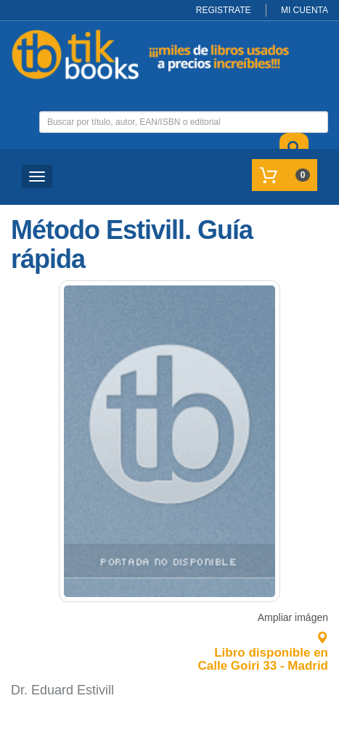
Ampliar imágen (293, 617)
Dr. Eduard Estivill (62, 690)
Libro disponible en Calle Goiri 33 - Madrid (263, 652)
